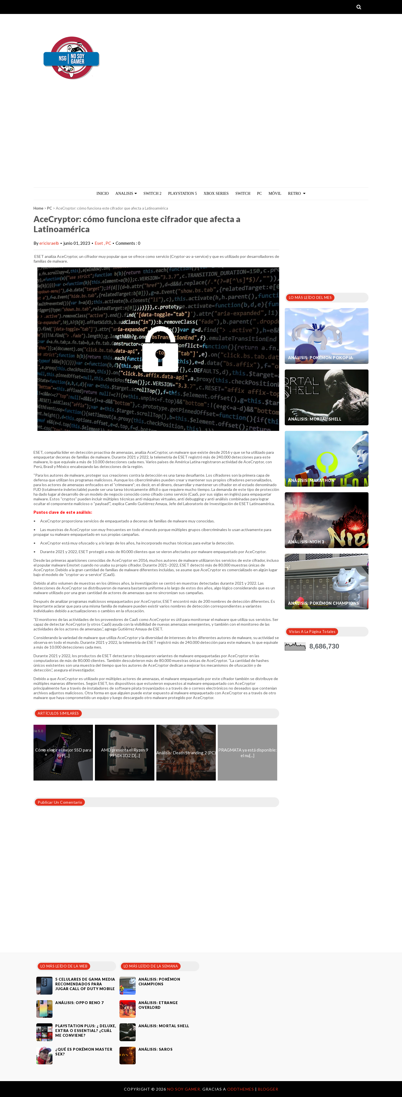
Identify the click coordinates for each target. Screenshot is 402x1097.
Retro (296, 193)
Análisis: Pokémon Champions (323, 603)
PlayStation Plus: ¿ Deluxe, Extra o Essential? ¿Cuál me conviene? (85, 1031)
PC (259, 193)
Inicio (103, 193)
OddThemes (240, 1089)
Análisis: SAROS (155, 1049)
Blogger (268, 1089)
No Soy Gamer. (184, 1089)
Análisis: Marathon (311, 480)
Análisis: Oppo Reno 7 (79, 1002)
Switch (242, 193)
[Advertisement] (201, 145)
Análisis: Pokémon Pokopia (320, 357)
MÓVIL (275, 193)
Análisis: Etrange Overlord (158, 1005)
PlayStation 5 (182, 193)
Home (38, 208)
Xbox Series (216, 193)
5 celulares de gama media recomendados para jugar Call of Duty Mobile (85, 984)
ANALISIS (126, 193)
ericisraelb (49, 243)
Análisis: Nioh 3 (306, 541)
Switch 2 (152, 193)
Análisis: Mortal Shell (314, 419)
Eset (99, 243)
